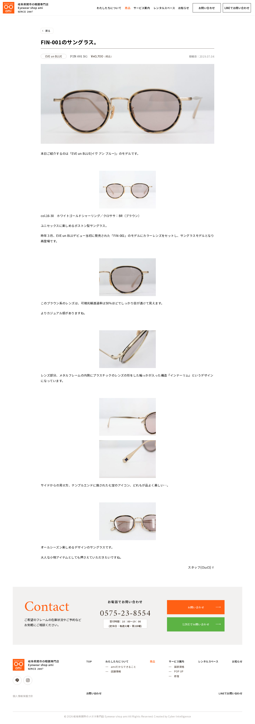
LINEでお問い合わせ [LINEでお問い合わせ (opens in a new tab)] (237, 8)
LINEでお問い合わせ (199, 625)
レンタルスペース (164, 8)
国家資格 (176, 668)
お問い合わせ (207, 8)
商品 (127, 8)
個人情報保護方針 (23, 697)
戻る (47, 31)
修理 (173, 679)
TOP (89, 662)
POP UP (175, 673)
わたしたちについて (109, 8)
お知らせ (183, 8)
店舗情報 (115, 673)
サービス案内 (142, 8)
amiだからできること (122, 668)
